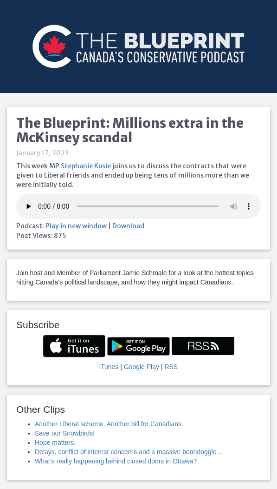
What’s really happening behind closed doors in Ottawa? (116, 461)
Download (128, 226)
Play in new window (76, 226)
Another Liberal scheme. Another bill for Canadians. (109, 424)
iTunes (109, 366)
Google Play (141, 366)
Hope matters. (55, 442)
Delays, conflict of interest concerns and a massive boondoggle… (129, 452)
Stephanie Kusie (86, 166)
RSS (171, 366)
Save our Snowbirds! (65, 433)
